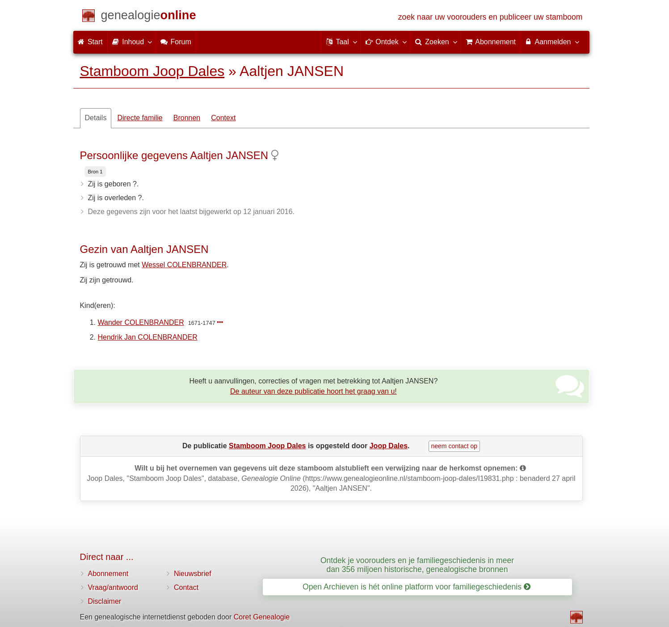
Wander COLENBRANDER (141, 322)
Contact (186, 587)
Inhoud (131, 41)
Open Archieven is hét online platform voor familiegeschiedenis (416, 586)
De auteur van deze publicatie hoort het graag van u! (313, 391)
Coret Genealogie (262, 617)
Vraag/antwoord (113, 587)
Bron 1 (95, 171)
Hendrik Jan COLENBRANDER (148, 337)
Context (223, 118)
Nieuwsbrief (192, 573)
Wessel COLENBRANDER (184, 265)
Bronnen (187, 118)
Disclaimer (105, 601)
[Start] (148, 17)
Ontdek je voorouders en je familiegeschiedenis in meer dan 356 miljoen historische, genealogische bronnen (417, 564)
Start (90, 42)
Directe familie (139, 118)
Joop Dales (389, 446)
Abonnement (108, 573)
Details (96, 118)
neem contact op (454, 446)
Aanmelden (551, 41)
